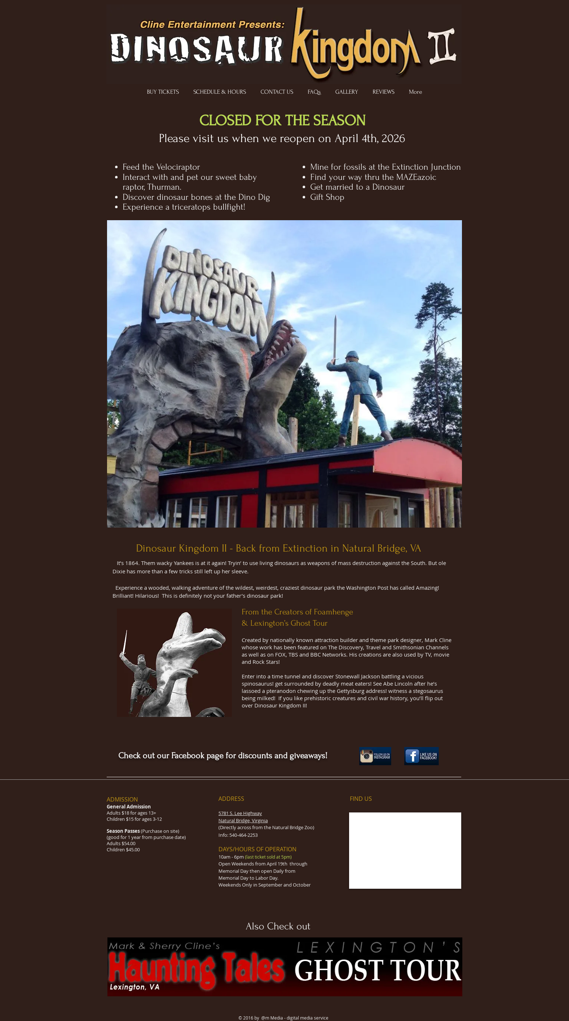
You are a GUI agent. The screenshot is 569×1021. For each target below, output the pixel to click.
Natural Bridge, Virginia (243, 820)
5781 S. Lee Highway (240, 813)
